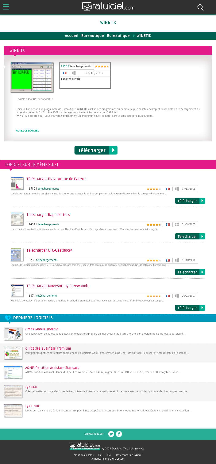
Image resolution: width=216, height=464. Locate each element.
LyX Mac (31, 387)
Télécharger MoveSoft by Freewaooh (190, 308)
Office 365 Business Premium (48, 348)
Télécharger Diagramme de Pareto (190, 201)
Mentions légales (84, 455)
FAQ (100, 455)
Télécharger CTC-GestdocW (190, 272)
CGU (109, 455)
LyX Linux (32, 406)
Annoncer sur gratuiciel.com (108, 458)
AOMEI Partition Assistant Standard (52, 368)
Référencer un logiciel (129, 455)
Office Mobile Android (41, 329)
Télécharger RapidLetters (190, 236)
